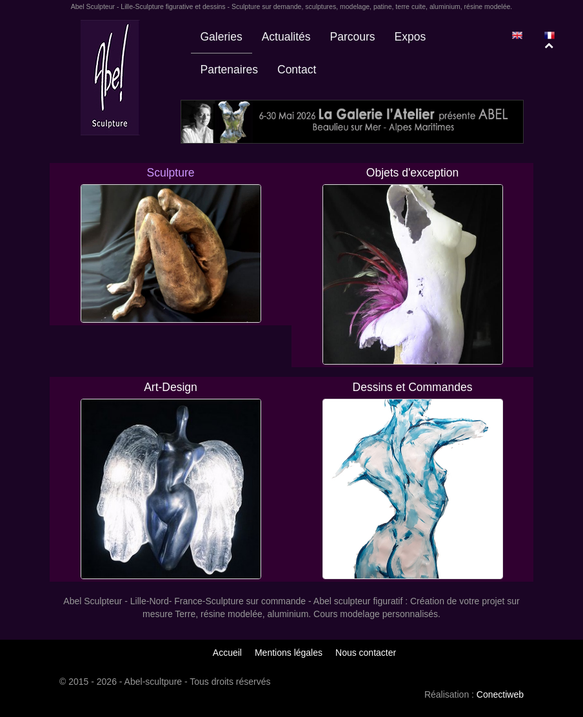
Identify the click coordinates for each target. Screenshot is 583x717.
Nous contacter (365, 652)
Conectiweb (500, 694)
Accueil (227, 652)
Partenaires (230, 69)
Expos (410, 36)
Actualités (286, 36)
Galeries (221, 36)
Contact (296, 69)
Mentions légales (288, 652)
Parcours (352, 36)
